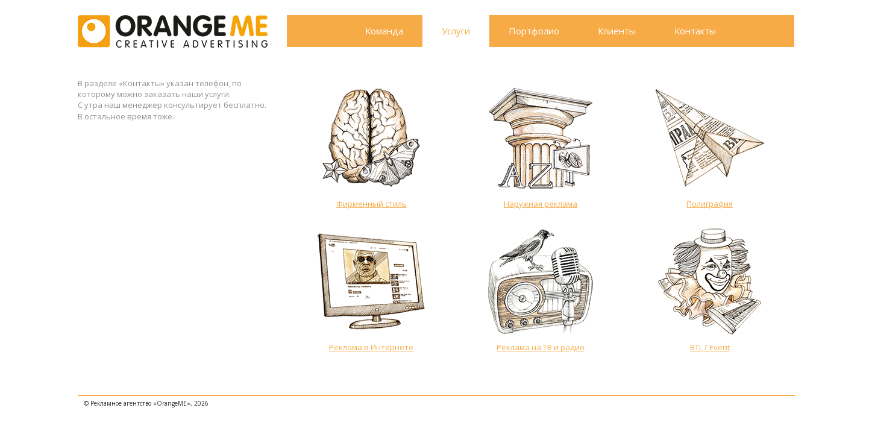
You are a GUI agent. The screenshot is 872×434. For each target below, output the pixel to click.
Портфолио (534, 31)
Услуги (456, 31)
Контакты (695, 31)
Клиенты (617, 31)
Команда (384, 31)
